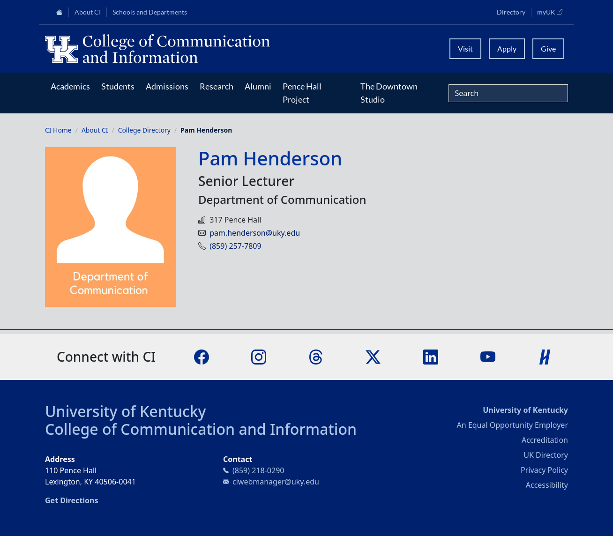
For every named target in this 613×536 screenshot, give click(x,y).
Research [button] (216, 86)
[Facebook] (201, 356)
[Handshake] (545, 356)
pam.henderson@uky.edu (254, 233)
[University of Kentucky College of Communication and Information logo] (241, 49)
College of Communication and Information (201, 429)
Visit (465, 48)
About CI (95, 130)
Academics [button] (70, 86)
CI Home (58, 130)
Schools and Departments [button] (149, 12)
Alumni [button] (258, 86)
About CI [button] (88, 12)
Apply (506, 48)
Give (548, 48)
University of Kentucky (125, 411)
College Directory (144, 130)
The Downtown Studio (389, 92)
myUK (552, 11)
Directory (511, 12)
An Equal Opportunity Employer (512, 425)
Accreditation (545, 440)
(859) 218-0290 (258, 470)
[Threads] (315, 356)
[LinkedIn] (430, 356)
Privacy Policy (544, 470)
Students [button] (118, 86)
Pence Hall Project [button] (302, 92)
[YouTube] (487, 356)
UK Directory (545, 455)
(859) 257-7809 (235, 246)
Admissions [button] (167, 86)
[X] (373, 356)
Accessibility (547, 485)
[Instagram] (258, 356)
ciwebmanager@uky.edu (275, 481)
